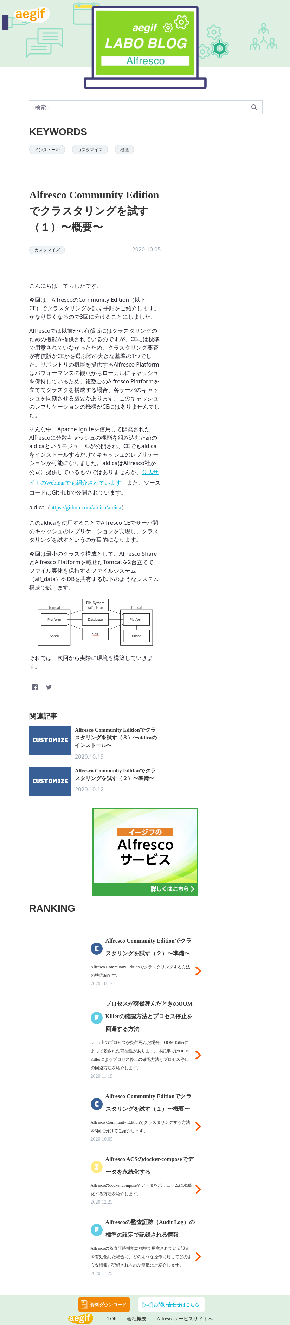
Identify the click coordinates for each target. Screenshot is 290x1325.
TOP (111, 1318)
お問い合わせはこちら (176, 1304)
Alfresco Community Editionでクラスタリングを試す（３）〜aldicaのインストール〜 (116, 738)
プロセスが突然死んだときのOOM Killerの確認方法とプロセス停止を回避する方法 (149, 1016)
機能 (124, 149)
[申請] (254, 107)
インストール (47, 149)
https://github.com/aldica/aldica (85, 507)
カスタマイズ (90, 149)
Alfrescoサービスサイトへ (185, 1318)
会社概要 (137, 1318)
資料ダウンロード (108, 1304)
